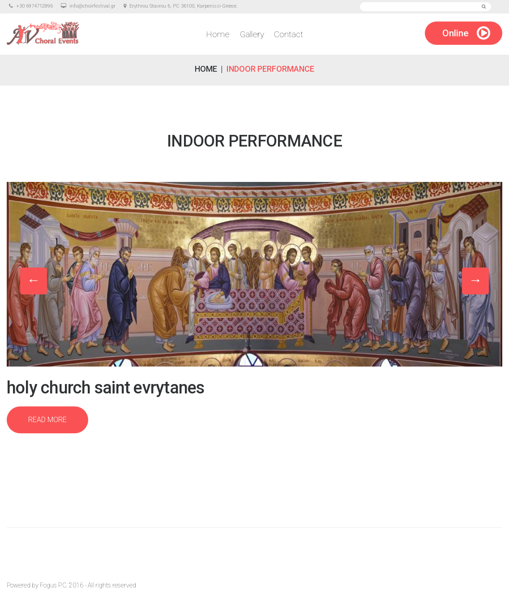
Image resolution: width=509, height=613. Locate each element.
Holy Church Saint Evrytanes (105, 387)
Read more (47, 419)
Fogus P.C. (54, 585)
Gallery (252, 34)
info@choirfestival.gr (92, 6)
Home (219, 34)
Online (455, 34)
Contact (287, 34)
